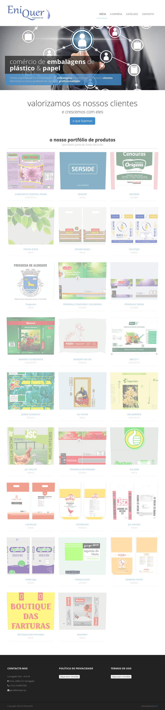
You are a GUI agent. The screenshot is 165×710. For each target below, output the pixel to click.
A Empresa (116, 14)
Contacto (148, 14)
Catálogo (132, 14)
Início (102, 14)
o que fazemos (82, 121)
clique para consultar (69, 676)
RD (156, 706)
